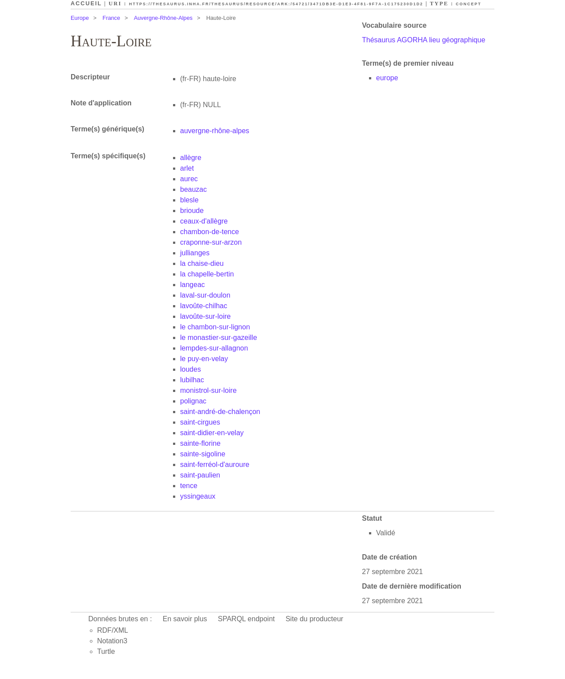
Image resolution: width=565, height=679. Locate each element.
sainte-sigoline (202, 454)
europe (387, 78)
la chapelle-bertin (207, 274)
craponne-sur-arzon (211, 242)
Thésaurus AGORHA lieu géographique (423, 40)
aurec (189, 179)
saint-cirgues (200, 422)
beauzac (193, 189)
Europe (80, 18)
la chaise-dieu (202, 263)
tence (188, 485)
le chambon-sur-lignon (215, 327)
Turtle (106, 651)
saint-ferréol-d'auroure (214, 464)
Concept (469, 4)
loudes (190, 369)
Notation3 (112, 641)
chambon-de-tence (209, 231)
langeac (192, 284)
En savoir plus (185, 619)
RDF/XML (112, 630)
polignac (193, 401)
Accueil (86, 3)
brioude (191, 210)
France (111, 18)
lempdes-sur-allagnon (214, 348)
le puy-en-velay (204, 358)
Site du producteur (314, 619)
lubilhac (192, 380)
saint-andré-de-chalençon (220, 411)
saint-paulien (200, 475)
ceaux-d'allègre (204, 221)
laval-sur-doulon (205, 295)
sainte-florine (200, 443)
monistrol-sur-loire (208, 390)
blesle (189, 200)
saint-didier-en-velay (212, 432)
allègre (190, 157)
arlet (187, 168)
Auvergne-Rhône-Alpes (163, 18)
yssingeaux (197, 496)
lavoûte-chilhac (203, 306)
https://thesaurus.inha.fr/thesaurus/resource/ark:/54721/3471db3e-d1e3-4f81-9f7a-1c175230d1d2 (276, 4)
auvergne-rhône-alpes (214, 130)
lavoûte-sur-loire (205, 316)
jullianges (195, 253)
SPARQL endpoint (246, 619)
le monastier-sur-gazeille (218, 337)
